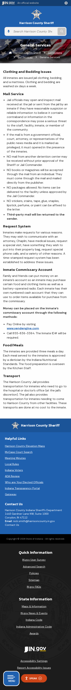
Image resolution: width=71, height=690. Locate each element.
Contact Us (12, 524)
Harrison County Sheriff (36, 23)
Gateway (10, 494)
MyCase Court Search (19, 452)
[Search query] (34, 31)
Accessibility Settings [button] (34, 661)
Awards (34, 633)
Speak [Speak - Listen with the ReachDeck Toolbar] (33, 678)
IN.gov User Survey (34, 559)
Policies (34, 573)
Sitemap (34, 580)
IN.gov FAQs (34, 586)
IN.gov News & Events (34, 613)
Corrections (55, 52)
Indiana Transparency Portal (22, 488)
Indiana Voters (14, 470)
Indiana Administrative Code (34, 626)
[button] (67, 3)
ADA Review (12, 476)
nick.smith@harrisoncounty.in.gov (34, 521)
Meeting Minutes (15, 458)
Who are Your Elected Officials (24, 482)
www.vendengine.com (23, 328)
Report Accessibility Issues (34, 667)
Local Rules (12, 464)
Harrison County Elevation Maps (25, 446)
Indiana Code (34, 619)
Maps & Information (34, 606)
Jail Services (25, 57)
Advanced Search (34, 566)
